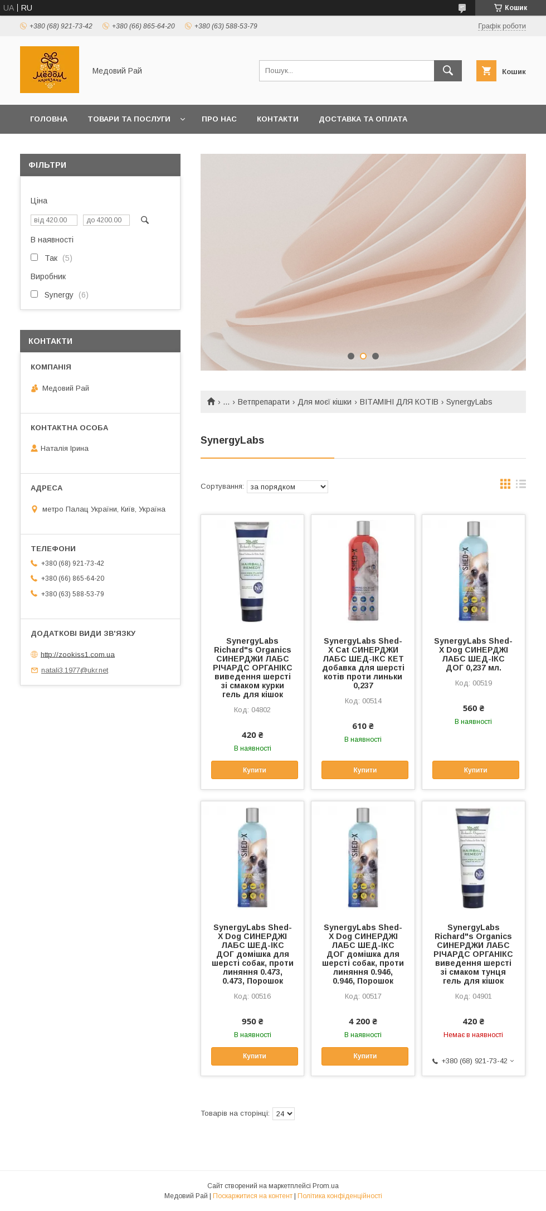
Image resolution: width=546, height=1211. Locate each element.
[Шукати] (448, 70)
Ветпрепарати (264, 401)
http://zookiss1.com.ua (78, 654)
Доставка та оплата (363, 119)
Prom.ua (326, 1186)
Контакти (278, 119)
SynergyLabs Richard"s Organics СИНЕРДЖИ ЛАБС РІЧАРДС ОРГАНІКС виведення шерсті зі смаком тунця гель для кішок (473, 954)
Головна (48, 119)
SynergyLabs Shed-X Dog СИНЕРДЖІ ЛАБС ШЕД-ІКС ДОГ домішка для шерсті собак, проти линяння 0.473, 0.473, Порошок (253, 954)
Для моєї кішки (325, 401)
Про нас (219, 119)
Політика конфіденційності (340, 1196)
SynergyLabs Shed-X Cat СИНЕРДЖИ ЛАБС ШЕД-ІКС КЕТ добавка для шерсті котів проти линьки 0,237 (363, 663)
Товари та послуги (128, 119)
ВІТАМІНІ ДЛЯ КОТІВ (399, 401)
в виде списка (521, 486)
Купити (254, 770)
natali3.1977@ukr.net (74, 670)
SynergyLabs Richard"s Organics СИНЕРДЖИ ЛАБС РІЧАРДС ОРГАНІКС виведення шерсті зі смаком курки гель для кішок (252, 667)
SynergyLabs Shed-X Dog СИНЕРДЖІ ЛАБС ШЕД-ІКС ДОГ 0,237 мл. (473, 654)
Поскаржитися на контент (252, 1196)
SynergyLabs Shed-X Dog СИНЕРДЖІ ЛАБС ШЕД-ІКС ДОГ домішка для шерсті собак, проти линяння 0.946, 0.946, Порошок (363, 954)
